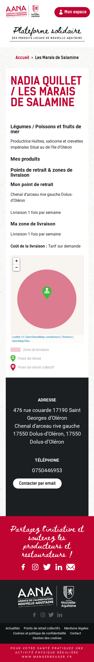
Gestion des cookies (47, 638)
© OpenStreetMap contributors (41, 336)
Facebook (23, 567)
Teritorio (67, 336)
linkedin (59, 615)
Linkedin (59, 567)
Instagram (35, 567)
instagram (42, 615)
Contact (75, 633)
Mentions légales (76, 628)
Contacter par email (37, 483)
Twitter (47, 567)
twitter (51, 615)
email (71, 567)
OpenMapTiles (21, 340)
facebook (34, 615)
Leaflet (16, 336)
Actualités (13, 628)
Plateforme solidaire (47, 33)
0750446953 (47, 470)
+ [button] (16, 261)
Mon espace (75, 12)
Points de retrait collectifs (42, 628)
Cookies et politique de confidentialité (39, 633)
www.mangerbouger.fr (47, 656)
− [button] (16, 268)
